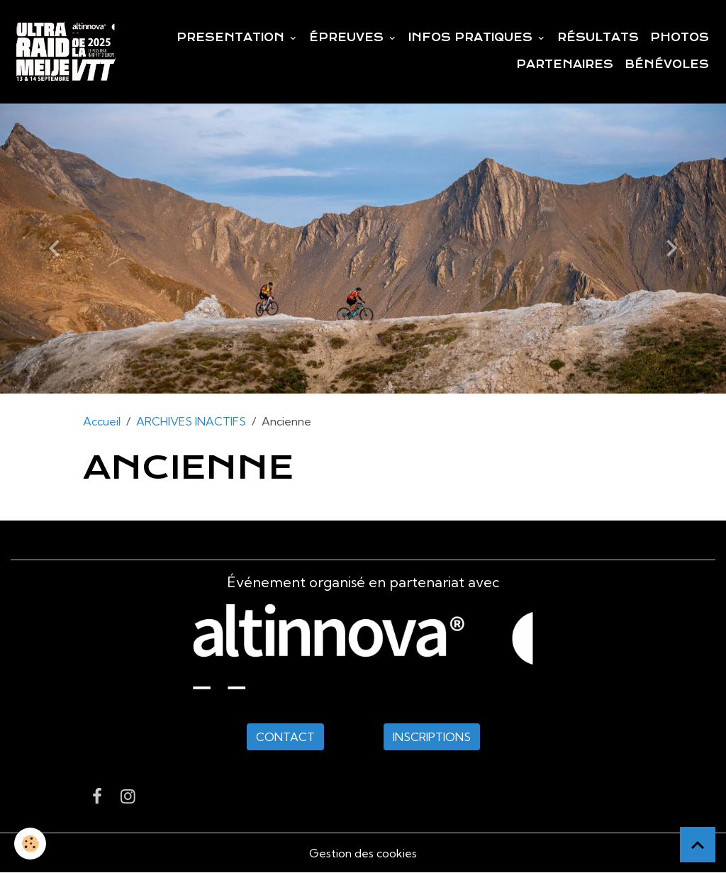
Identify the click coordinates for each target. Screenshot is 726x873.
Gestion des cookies (363, 853)
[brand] (65, 52)
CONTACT (285, 737)
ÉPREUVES (348, 37)
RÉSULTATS (598, 37)
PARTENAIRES (564, 64)
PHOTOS (679, 37)
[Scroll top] (697, 844)
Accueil (102, 421)
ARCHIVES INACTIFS (191, 421)
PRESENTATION (232, 37)
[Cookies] (30, 844)
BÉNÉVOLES (667, 64)
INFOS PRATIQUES (472, 37)
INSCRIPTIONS (432, 737)
